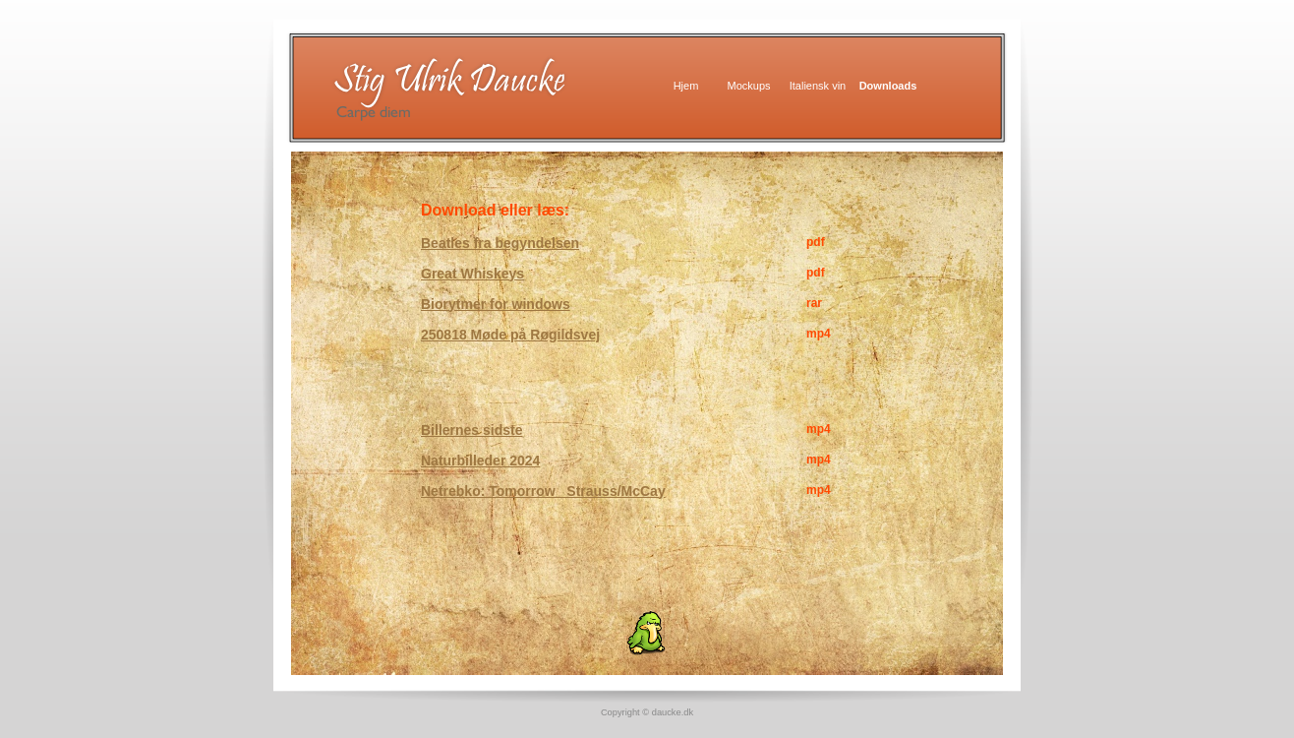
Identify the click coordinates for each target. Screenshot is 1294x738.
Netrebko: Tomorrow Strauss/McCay (543, 491)
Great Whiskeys (472, 273)
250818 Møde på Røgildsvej (510, 334)
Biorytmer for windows (495, 304)
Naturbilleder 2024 (480, 460)
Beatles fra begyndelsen (500, 243)
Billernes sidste (472, 430)
